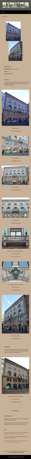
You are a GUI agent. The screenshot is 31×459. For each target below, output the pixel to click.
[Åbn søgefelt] (29, 12)
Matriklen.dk (6, 436)
